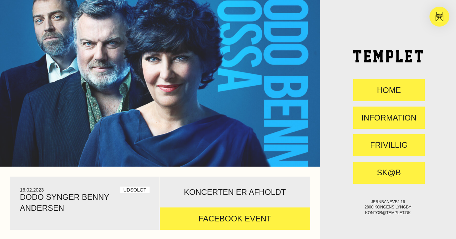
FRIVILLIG (389, 145)
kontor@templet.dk (388, 212)
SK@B (389, 173)
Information (389, 118)
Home (389, 90)
